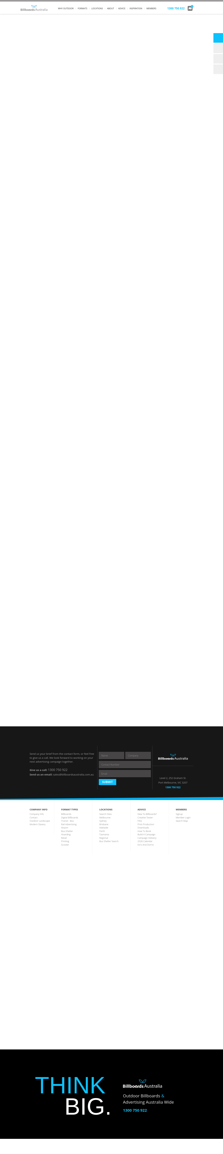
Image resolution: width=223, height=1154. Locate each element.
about (110, 8)
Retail (64, 853)
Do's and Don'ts (146, 859)
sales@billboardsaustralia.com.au (73, 774)
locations (97, 8)
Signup (179, 829)
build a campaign (146, 849)
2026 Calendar (145, 856)
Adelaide (103, 842)
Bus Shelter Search (108, 856)
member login (183, 832)
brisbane (103, 839)
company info (37, 829)
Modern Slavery (37, 839)
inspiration (136, 8)
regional (103, 853)
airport (64, 842)
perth (102, 846)
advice (121, 8)
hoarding (66, 849)
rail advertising (68, 839)
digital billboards (69, 832)
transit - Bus (67, 836)
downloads (143, 842)
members (151, 8)
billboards (66, 829)
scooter (65, 859)
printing (65, 856)
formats (82, 8)
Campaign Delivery (147, 853)
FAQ (140, 836)
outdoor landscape (40, 836)
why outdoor (66, 8)
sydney (103, 836)
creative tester (145, 832)
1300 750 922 (57, 770)
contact (33, 832)
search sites (105, 829)
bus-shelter (67, 846)
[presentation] (125, 786)
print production (146, 839)
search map (182, 836)
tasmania (104, 849)
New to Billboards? (147, 829)
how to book (144, 846)
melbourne (104, 832)
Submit (107, 797)
